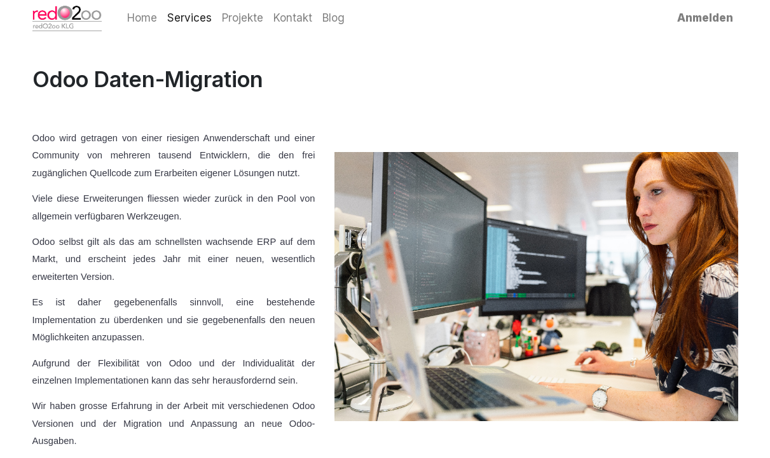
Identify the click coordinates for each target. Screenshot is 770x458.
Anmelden (705, 17)
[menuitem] (142, 18)
